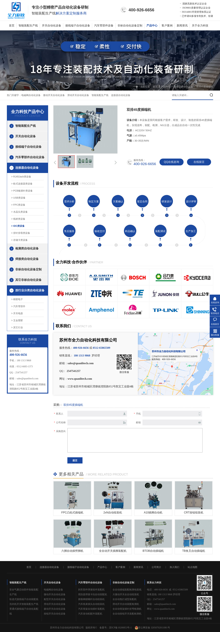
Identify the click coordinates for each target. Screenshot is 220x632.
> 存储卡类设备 (19, 240)
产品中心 (151, 25)
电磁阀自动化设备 (31, 95)
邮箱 (138, 422)
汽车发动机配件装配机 (90, 613)
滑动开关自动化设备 (78, 95)
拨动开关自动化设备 (54, 609)
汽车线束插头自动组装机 (91, 604)
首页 (11, 25)
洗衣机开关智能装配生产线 (23, 604)
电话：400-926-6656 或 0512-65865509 (167, 589)
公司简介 (156, 567)
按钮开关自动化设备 (54, 613)
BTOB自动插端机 (153, 550)
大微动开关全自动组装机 (126, 594)
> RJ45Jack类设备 (21, 176)
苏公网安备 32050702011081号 (152, 627)
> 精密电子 (17, 299)
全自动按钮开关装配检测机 (127, 613)
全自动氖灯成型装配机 (125, 599)
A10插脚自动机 (153, 512)
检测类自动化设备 (27, 248)
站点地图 (192, 567)
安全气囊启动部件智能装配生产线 (23, 592)
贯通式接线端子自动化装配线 (23, 611)
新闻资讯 (182, 25)
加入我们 (174, 567)
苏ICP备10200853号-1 (120, 627)
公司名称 (61, 422)
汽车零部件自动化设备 (30, 157)
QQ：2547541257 (156, 599)
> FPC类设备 (18, 204)
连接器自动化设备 (184, 86)
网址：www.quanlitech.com (161, 609)
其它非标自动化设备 (28, 280)
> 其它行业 (17, 327)
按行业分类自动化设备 (30, 290)
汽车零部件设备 (103, 25)
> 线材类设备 (18, 218)
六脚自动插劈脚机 (72, 550)
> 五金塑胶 (17, 320)
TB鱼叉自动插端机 (193, 550)
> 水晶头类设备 (19, 211)
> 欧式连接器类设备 (21, 183)
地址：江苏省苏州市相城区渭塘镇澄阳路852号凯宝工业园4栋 (179, 618)
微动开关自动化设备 (54, 95)
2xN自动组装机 (112, 512)
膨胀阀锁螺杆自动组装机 (91, 599)
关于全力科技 (200, 25)
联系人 (59, 413)
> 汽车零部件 (18, 306)
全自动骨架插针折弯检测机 (127, 609)
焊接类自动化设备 (27, 259)
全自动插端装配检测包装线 (127, 589)
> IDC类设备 (18, 226)
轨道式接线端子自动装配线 (23, 599)
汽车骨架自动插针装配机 (91, 609)
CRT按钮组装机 (193, 512)
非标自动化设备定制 (130, 25)
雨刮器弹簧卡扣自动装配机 (92, 594)
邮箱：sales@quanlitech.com (161, 604)
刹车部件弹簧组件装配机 (91, 589)
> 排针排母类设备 (20, 233)
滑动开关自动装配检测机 (126, 604)
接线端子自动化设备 (77, 25)
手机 (138, 413)
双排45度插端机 (204, 86)
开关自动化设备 (51, 25)
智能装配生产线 (28, 25)
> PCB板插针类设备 (22, 190)
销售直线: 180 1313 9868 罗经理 (163, 594)
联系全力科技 (154, 582)
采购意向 (61, 431)
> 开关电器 (17, 313)
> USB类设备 (18, 197)
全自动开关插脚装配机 (112, 550)
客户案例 (167, 25)
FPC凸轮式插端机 (72, 512)
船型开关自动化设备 (54, 599)
